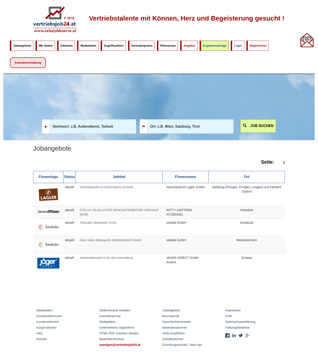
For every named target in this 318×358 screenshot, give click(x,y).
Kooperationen (46, 327)
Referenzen (168, 45)
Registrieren (258, 45)
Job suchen (258, 126)
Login (238, 45)
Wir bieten (46, 45)
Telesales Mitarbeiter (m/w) (98, 222)
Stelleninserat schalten (115, 310)
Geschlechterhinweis (176, 322)
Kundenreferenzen (49, 316)
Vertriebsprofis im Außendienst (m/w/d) (106, 187)
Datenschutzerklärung (240, 322)
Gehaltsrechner (173, 339)
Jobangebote (22, 45)
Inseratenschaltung (28, 62)
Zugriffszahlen (114, 45)
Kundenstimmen (47, 322)
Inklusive (67, 45)
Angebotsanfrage (215, 45)
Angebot (189, 45)
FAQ (39, 333)
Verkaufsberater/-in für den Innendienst (106, 258)
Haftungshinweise (237, 327)
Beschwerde (170, 316)
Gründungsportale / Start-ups (182, 345)
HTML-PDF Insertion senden (119, 333)
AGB (228, 316)
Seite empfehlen (173, 333)
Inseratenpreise (142, 45)
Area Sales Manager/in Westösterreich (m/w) (110, 240)
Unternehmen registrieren (116, 327)
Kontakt (41, 339)
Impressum (232, 310)
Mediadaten (88, 45)
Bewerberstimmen (111, 339)
